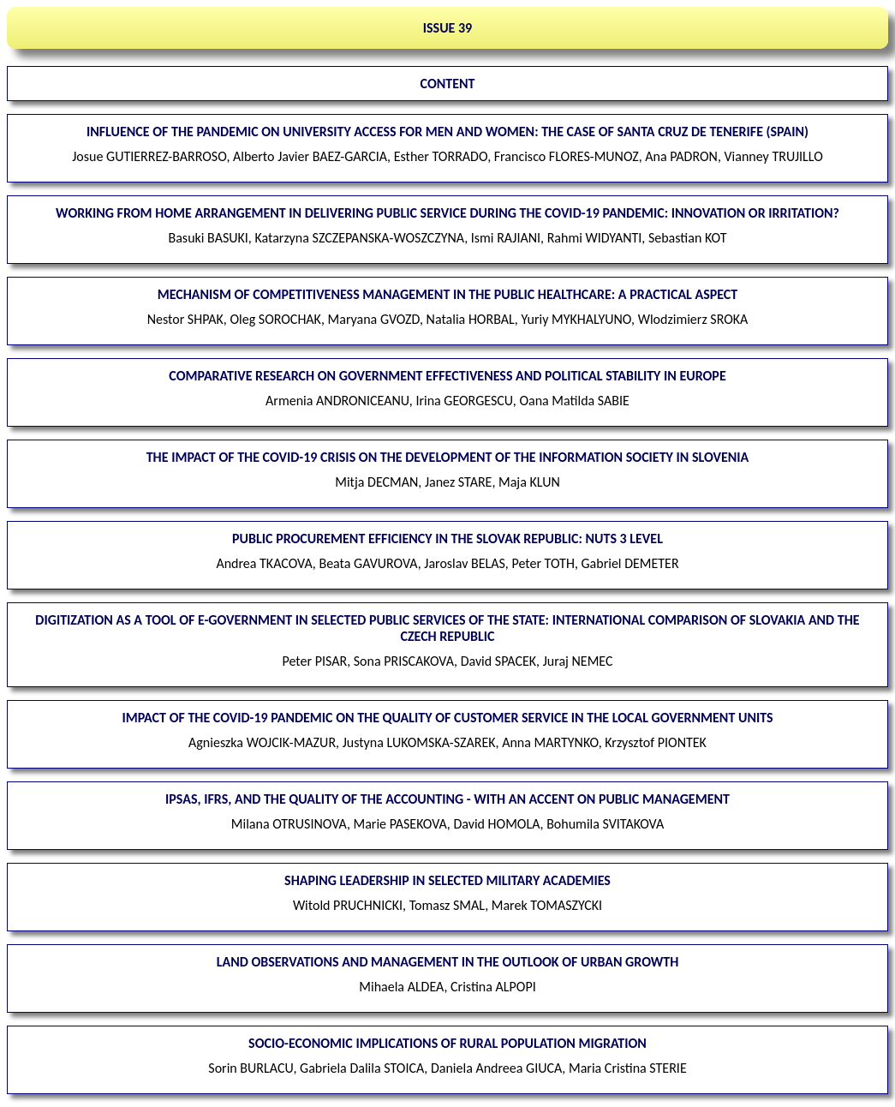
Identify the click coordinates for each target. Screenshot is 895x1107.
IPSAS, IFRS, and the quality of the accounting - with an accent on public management (447, 799)
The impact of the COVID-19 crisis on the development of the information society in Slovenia (447, 457)
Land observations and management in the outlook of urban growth (448, 962)
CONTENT (448, 83)
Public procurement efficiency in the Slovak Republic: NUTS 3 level (447, 538)
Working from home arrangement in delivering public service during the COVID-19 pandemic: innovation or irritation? (447, 213)
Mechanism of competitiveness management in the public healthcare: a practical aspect (448, 294)
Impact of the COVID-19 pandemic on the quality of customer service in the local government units (447, 717)
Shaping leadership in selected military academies (447, 880)
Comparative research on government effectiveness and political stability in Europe (447, 376)
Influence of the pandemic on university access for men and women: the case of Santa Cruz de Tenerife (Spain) (447, 131)
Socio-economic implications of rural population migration (447, 1043)
